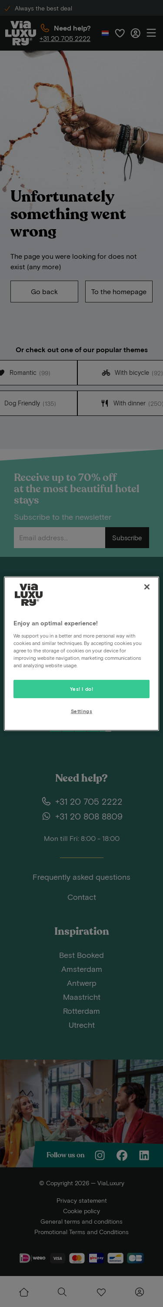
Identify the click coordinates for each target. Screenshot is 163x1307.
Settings (82, 711)
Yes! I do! (81, 689)
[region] (81, 653)
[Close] (146, 586)
